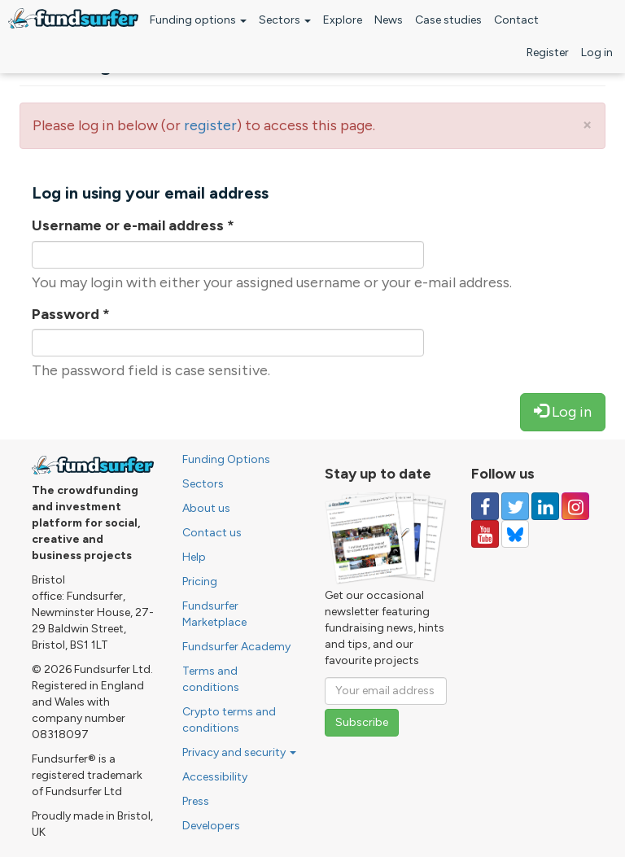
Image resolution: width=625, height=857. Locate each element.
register (210, 125)
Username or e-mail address (133, 225)
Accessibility (214, 777)
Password (71, 314)
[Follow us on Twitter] (515, 506)
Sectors (285, 20)
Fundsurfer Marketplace (214, 614)
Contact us (212, 533)
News (388, 20)
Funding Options (226, 459)
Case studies (448, 20)
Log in (597, 52)
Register (548, 52)
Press (195, 801)
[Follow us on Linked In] (545, 506)
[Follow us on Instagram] (575, 506)
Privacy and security (239, 752)
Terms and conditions (210, 679)
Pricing (199, 581)
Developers (211, 826)
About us (206, 508)
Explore (342, 20)
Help (194, 557)
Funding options (198, 20)
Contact (516, 20)
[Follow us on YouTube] (485, 534)
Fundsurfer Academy (236, 647)
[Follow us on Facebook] (485, 506)
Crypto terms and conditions (229, 720)
